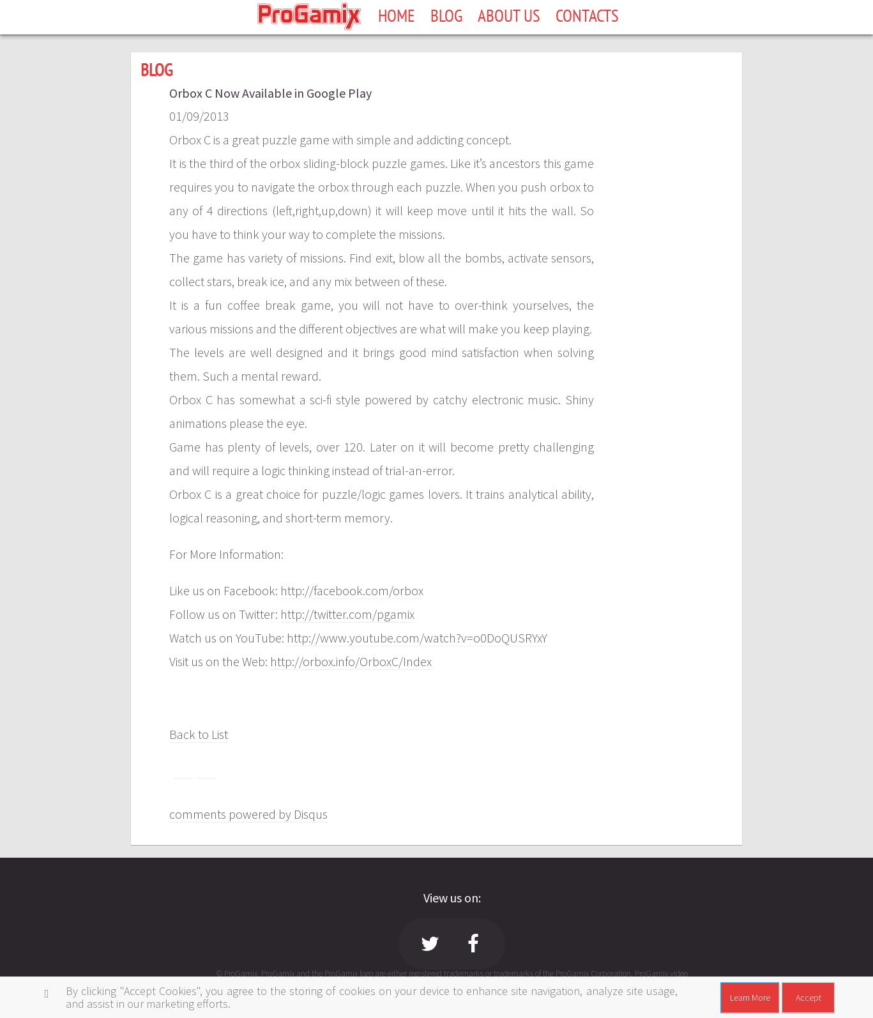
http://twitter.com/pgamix (347, 614)
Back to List (198, 734)
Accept (808, 997)
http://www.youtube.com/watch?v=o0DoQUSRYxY (417, 638)
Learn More (750, 997)
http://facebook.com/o (340, 590)
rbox (411, 590)
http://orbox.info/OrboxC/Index (351, 661)
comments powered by (248, 814)
